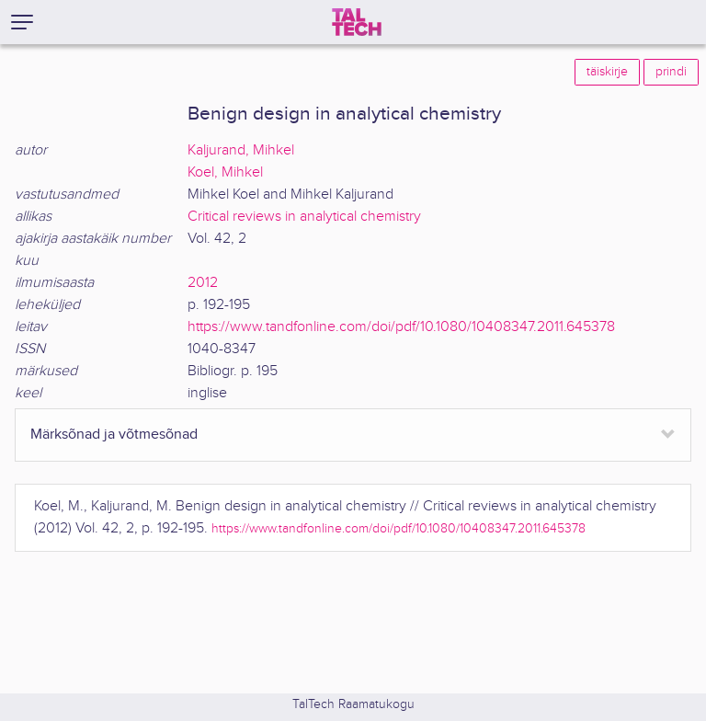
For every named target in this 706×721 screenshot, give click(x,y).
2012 (203, 283)
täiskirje (607, 71)
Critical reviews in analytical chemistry (304, 216)
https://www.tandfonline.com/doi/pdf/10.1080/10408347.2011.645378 (401, 327)
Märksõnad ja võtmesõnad (114, 434)
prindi (671, 71)
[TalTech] (356, 22)
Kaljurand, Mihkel (241, 150)
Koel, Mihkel (225, 172)
